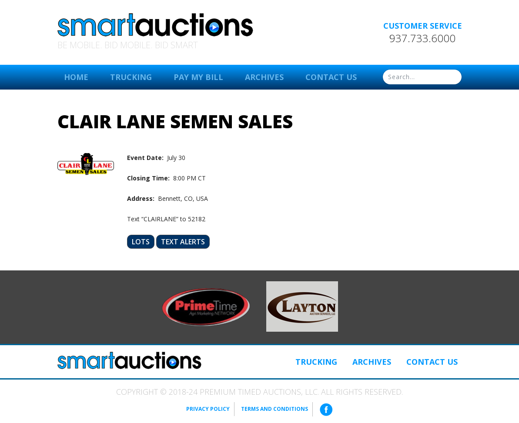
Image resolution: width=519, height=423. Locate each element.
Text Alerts (183, 241)
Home (76, 77)
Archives (264, 77)
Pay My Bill (198, 77)
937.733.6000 (422, 38)
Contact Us (331, 77)
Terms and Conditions (274, 409)
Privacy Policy (208, 409)
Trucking (131, 77)
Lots (141, 241)
